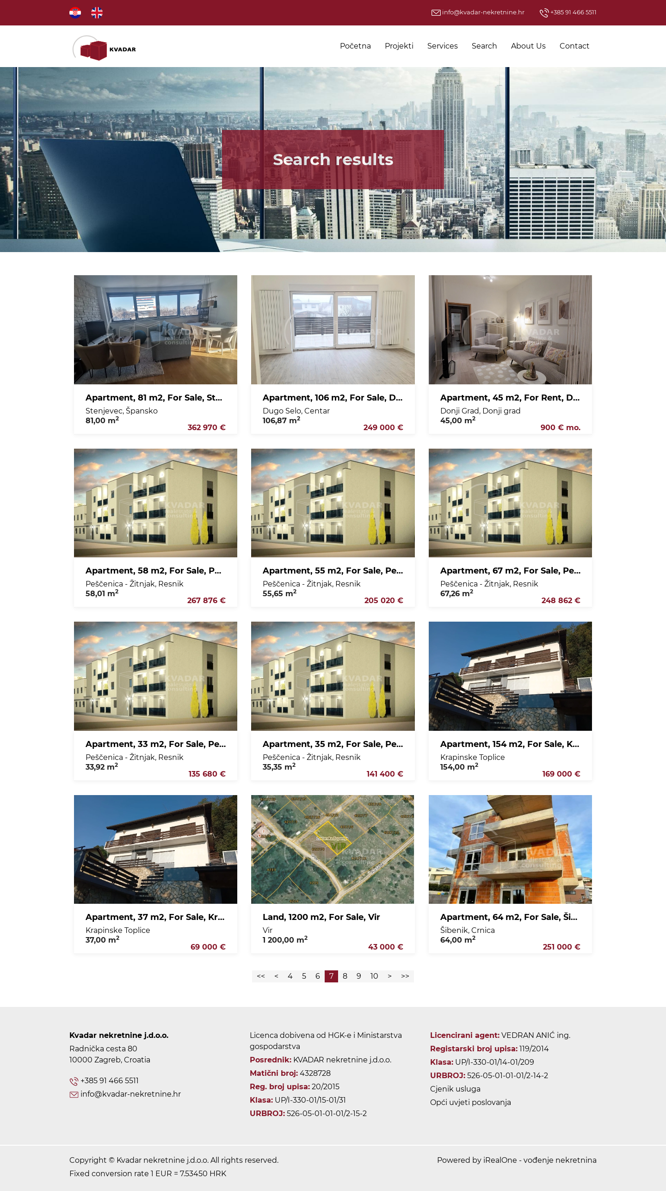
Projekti (399, 46)
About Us (528, 46)
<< (261, 976)
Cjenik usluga (455, 1089)
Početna (355, 46)
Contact (575, 46)
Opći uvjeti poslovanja (470, 1102)
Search (484, 46)
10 (374, 976)
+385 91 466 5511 (568, 12)
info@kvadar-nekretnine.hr (478, 12)
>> (405, 976)
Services (442, 46)
